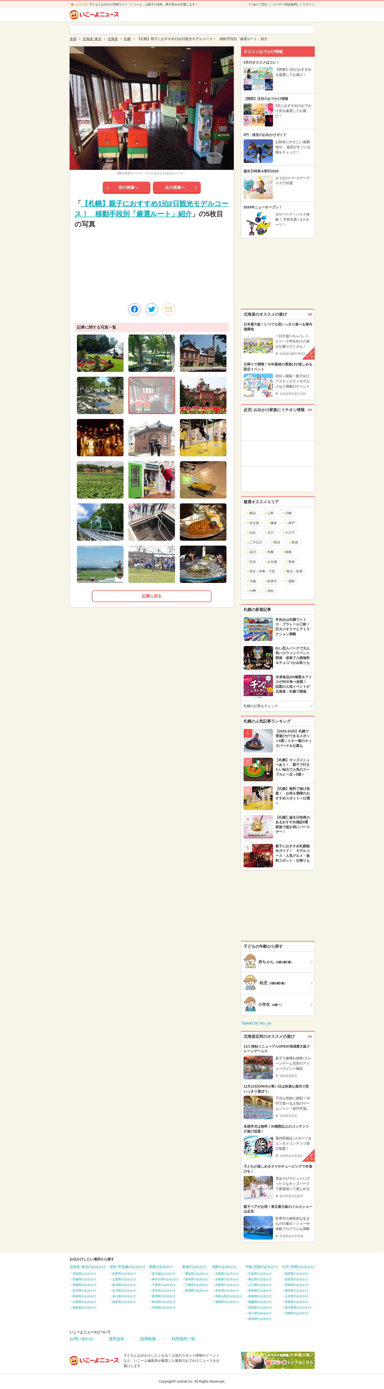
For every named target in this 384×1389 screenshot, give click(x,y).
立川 (269, 532)
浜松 (269, 591)
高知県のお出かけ (260, 1307)
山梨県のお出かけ (124, 1279)
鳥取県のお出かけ (260, 1290)
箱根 (287, 552)
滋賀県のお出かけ (227, 1302)
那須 (275, 542)
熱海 (290, 562)
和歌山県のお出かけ (228, 1296)
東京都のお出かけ (163, 1273)
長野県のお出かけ (124, 1273)
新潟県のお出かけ (124, 1285)
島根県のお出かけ (260, 1296)
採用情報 (148, 1339)
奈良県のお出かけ (227, 1290)
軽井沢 (270, 581)
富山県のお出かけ (124, 1296)
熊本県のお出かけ (296, 1290)
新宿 (293, 542)
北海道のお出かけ (84, 1273)
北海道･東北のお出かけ (88, 1267)
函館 (290, 581)
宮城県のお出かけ (84, 1279)
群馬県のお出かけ (163, 1296)
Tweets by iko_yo (256, 1023)
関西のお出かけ (224, 1267)
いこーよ (81, 4)
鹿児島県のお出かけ (298, 1307)
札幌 (269, 552)
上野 (269, 513)
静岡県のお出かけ (197, 1290)
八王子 (288, 532)
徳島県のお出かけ (260, 1319)
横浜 (251, 513)
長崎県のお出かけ (296, 1285)
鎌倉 (272, 523)
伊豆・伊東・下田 (260, 571)
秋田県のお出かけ (84, 1296)
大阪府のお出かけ (227, 1273)
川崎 (287, 513)
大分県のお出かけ (296, 1296)
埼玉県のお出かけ (163, 1290)
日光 (251, 562)
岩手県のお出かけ (84, 1290)
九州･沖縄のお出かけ (298, 1267)
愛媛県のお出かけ (260, 1302)
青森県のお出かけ (84, 1285)
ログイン (309, 4)
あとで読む (260, 4)
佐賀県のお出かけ (296, 1279)
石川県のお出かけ (124, 1290)
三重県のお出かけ (197, 1285)
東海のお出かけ (194, 1267)
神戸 (290, 523)
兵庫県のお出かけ (227, 1285)
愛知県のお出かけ (197, 1273)
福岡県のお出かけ (296, 1273)
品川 (251, 552)
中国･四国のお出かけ (261, 1267)
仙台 (251, 532)
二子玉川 (254, 542)
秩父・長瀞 (292, 571)
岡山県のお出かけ (260, 1279)
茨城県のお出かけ (163, 1307)
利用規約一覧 (183, 1339)
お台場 (270, 562)
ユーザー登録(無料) (285, 4)
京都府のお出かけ (227, 1279)
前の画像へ (128, 187)
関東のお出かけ (161, 1267)
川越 (251, 581)
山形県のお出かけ (84, 1302)
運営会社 (116, 1339)
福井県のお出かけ (124, 1302)
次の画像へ (175, 187)
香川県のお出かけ (260, 1313)
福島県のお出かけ (84, 1307)
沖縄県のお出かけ (296, 1313)
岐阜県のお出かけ (197, 1279)
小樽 (251, 591)
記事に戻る (151, 596)
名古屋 (252, 523)
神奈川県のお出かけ (165, 1279)
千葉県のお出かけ (163, 1285)
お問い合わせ (81, 1339)
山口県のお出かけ (260, 1285)
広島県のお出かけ (260, 1273)
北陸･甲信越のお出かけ (127, 1267)
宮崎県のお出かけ (296, 1302)
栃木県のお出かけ (163, 1302)
